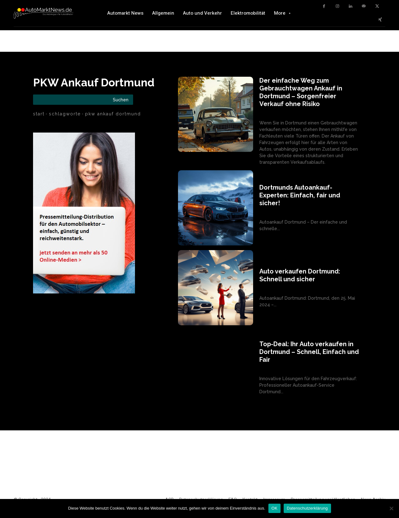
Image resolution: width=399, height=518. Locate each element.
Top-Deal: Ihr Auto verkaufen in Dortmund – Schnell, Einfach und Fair (309, 351)
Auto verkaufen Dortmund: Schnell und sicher (299, 275)
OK (274, 508)
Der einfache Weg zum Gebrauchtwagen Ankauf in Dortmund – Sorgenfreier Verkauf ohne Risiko (300, 92)
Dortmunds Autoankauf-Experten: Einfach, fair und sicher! (299, 195)
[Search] (120, 99)
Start (39, 113)
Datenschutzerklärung (307, 508)
